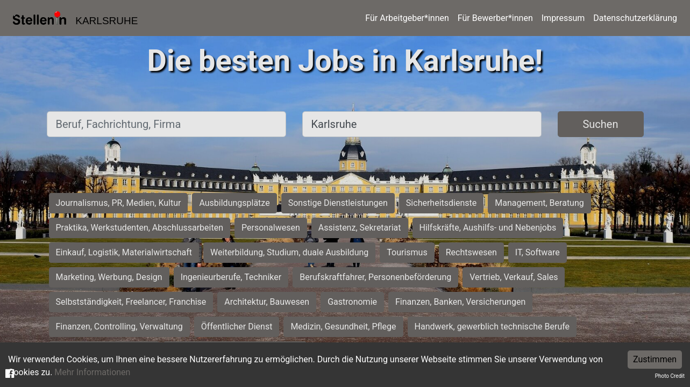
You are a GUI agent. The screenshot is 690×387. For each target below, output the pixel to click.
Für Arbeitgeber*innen (407, 18)
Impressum (563, 18)
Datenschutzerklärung (635, 18)
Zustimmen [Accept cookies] (655, 359)
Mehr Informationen (92, 372)
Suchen (600, 124)
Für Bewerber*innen (495, 18)
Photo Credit (670, 376)
